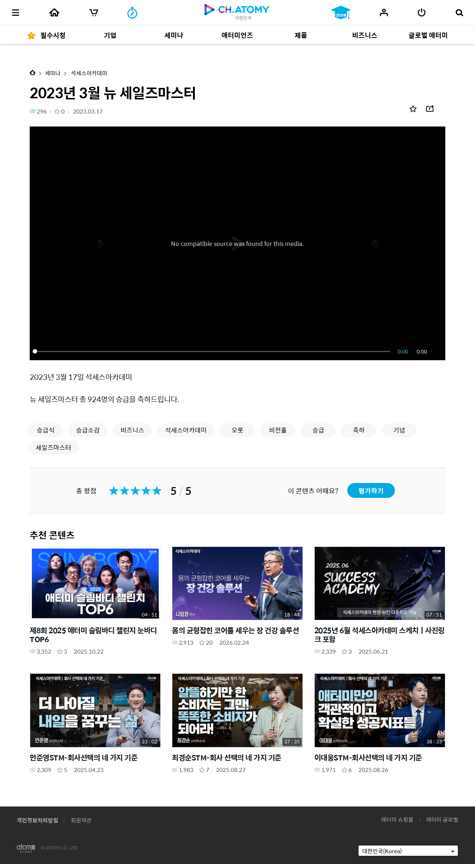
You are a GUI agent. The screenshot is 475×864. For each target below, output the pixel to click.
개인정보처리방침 (37, 820)
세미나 (52, 73)
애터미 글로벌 (442, 819)
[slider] (212, 351)
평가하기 (371, 491)
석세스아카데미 (88, 73)
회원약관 (81, 820)
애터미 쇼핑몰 (397, 819)
